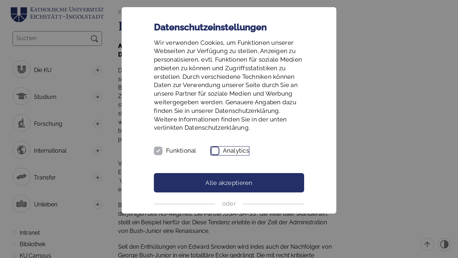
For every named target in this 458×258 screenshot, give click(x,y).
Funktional (181, 150)
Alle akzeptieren (228, 182)
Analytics (236, 150)
